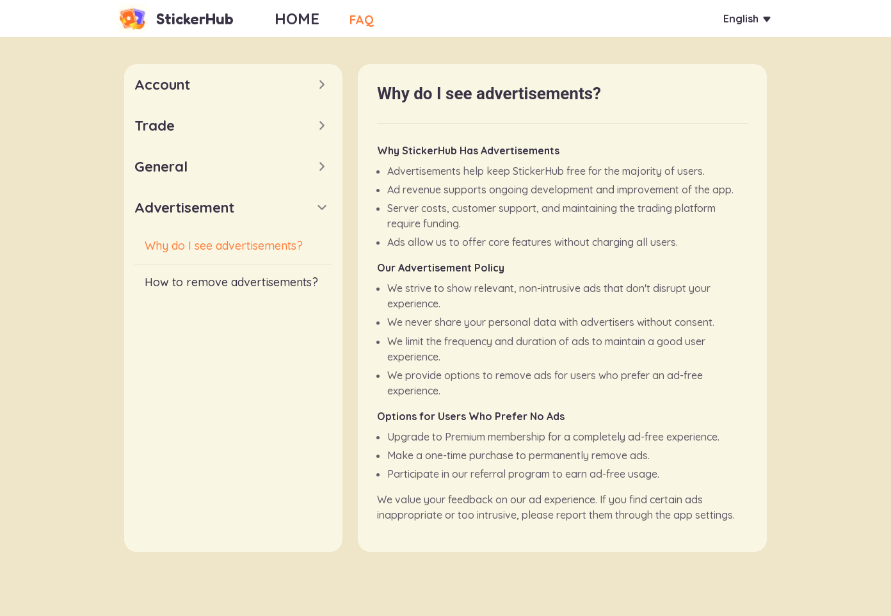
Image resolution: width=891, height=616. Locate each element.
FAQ (368, 18)
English (736, 19)
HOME (297, 18)
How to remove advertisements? (231, 282)
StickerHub (195, 19)
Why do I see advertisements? (224, 245)
